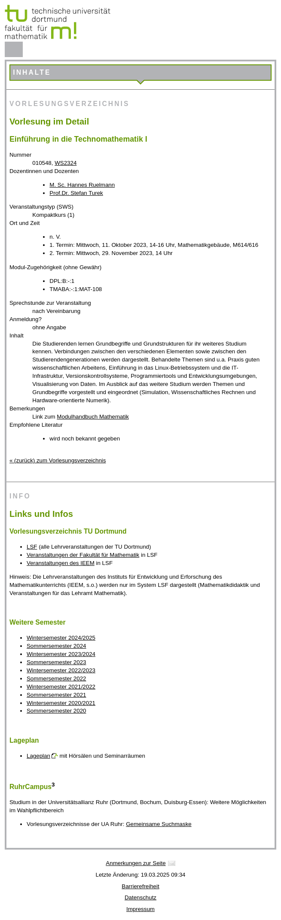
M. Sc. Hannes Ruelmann (82, 185)
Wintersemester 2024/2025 (61, 638)
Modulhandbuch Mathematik (92, 416)
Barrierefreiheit (140, 886)
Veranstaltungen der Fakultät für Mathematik (83, 555)
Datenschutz (140, 897)
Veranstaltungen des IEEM (61, 563)
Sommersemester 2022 (56, 678)
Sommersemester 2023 (56, 662)
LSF (32, 546)
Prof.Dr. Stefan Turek (76, 193)
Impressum (140, 909)
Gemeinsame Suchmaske (159, 824)
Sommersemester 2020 (56, 710)
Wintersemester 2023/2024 (61, 654)
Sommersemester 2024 (56, 646)
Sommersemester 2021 (56, 695)
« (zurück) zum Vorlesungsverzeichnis (57, 460)
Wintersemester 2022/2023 (61, 670)
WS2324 (65, 163)
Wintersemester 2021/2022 (61, 686)
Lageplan (38, 756)
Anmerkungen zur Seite (135, 863)
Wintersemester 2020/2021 (61, 703)
